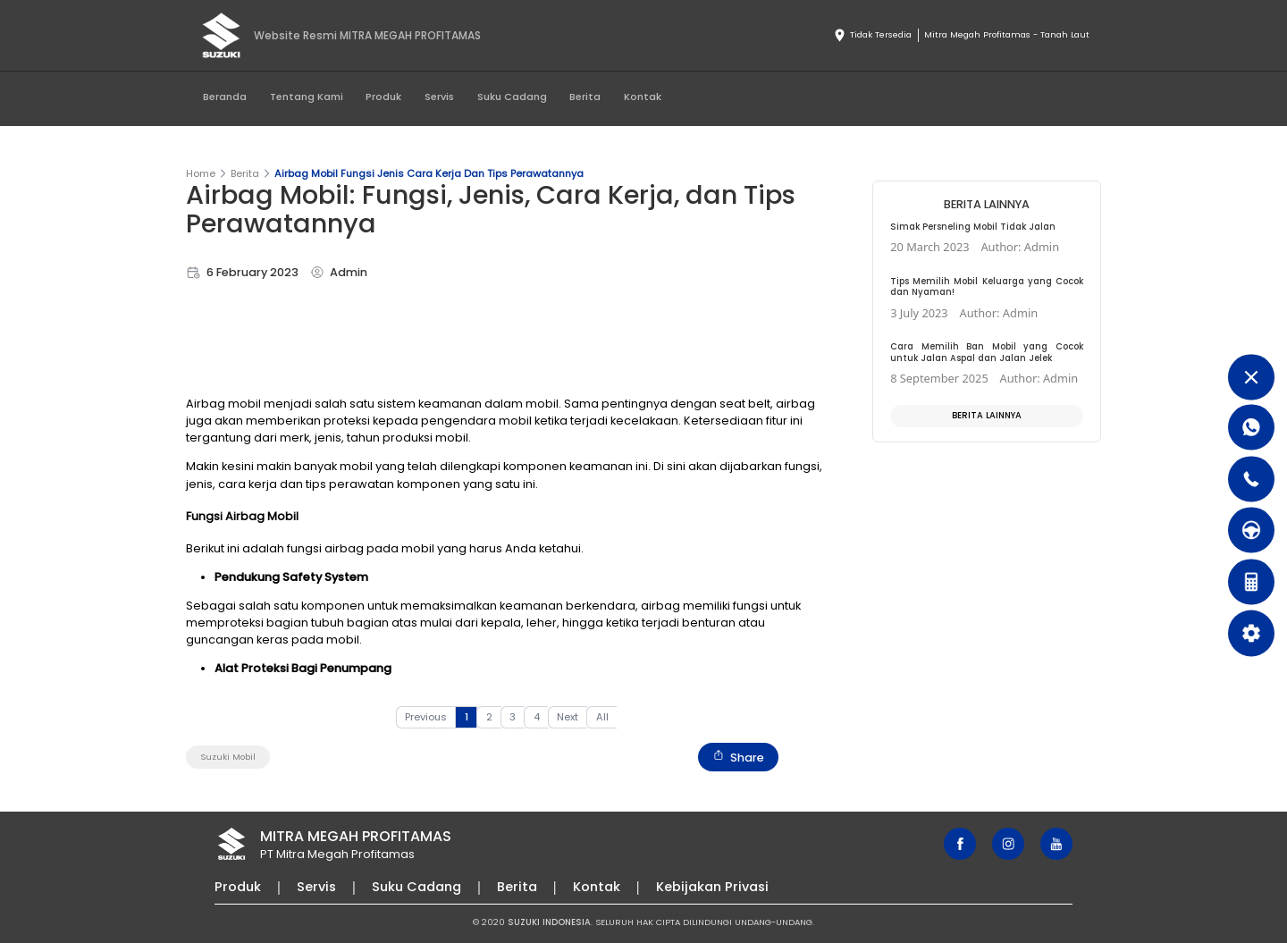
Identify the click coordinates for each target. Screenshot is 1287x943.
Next (567, 717)
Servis (439, 96)
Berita (585, 96)
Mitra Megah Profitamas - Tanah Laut (1006, 34)
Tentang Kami (306, 96)
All (602, 717)
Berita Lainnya (987, 415)
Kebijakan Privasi (712, 887)
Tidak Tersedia (872, 36)
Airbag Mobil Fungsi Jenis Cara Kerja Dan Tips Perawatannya (429, 173)
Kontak (642, 96)
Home (200, 173)
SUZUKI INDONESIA (549, 922)
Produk (383, 96)
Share (738, 757)
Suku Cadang (512, 96)
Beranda (225, 96)
